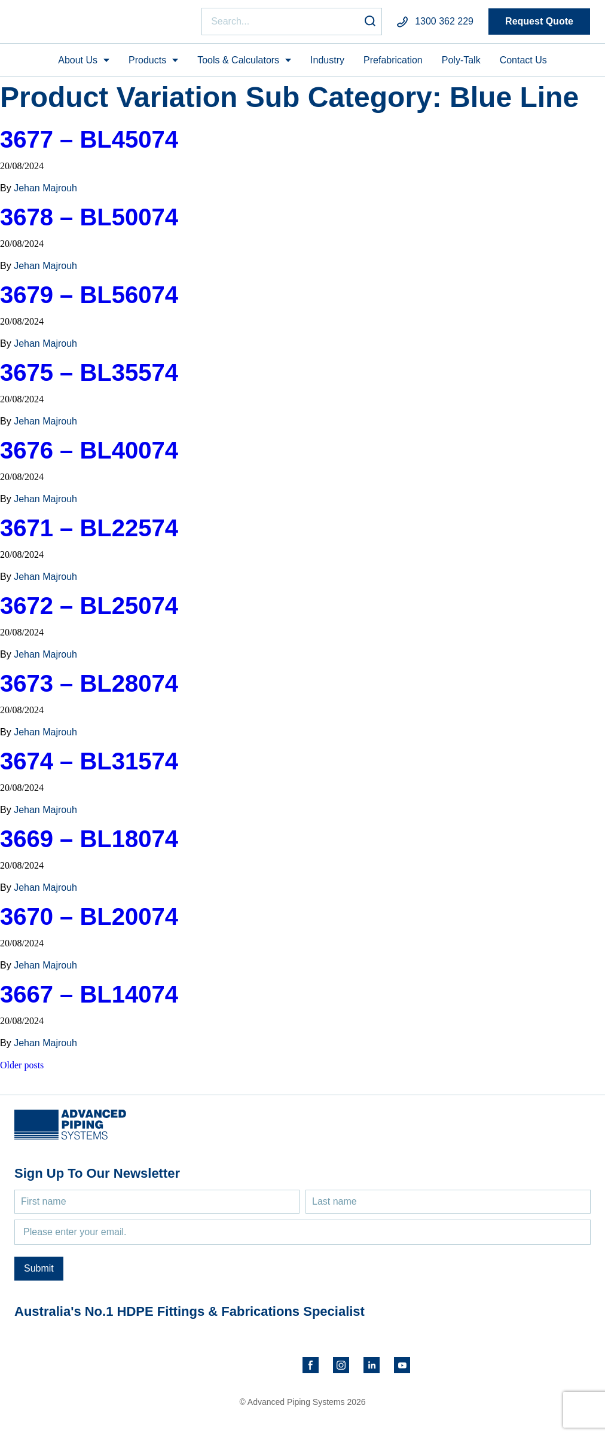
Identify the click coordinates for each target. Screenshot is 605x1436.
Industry (327, 65)
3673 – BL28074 (89, 689)
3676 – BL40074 (89, 455)
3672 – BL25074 (89, 611)
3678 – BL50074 (89, 222)
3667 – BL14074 (89, 999)
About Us (77, 65)
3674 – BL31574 (89, 766)
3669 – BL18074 (89, 844)
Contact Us (523, 65)
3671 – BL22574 (89, 533)
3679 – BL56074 (89, 300)
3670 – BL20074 (89, 922)
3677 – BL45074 (89, 145)
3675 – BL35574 (89, 378)
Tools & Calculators (238, 65)
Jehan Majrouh (45, 193)
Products (147, 65)
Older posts (22, 1070)
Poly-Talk (461, 65)
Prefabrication (393, 65)
